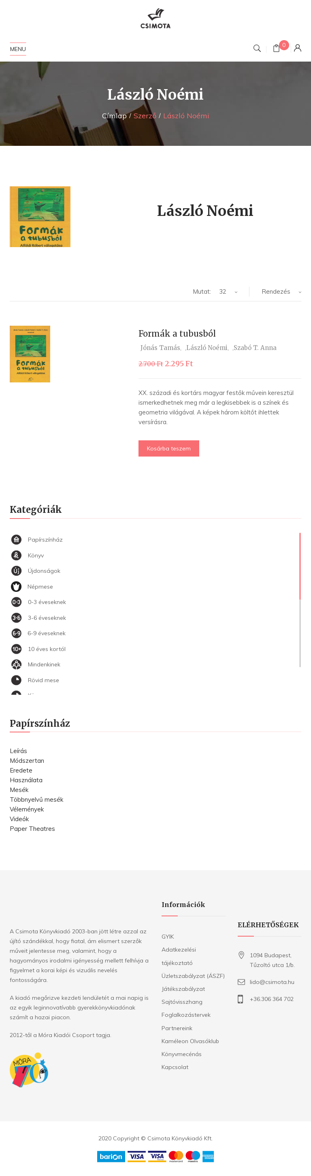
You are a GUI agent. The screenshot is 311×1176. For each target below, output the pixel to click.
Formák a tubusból (177, 334)
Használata (26, 780)
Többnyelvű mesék (36, 799)
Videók (19, 819)
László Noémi (207, 348)
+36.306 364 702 (272, 999)
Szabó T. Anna (255, 348)
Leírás (18, 751)
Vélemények (27, 809)
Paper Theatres (32, 828)
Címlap (114, 115)
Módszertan (27, 760)
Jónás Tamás (160, 348)
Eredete (21, 770)
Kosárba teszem (169, 448)
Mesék (19, 790)
